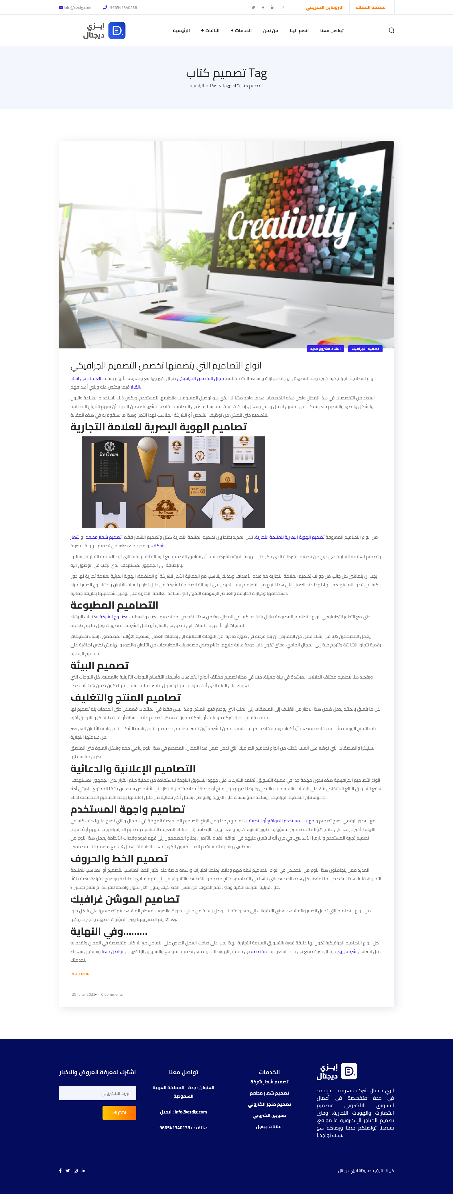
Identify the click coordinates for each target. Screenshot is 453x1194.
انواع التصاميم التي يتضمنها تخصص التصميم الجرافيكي (166, 365)
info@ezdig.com (75, 7)
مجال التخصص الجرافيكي (200, 378)
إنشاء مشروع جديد (325, 348)
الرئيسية (197, 85)
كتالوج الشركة (113, 616)
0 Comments (112, 994)
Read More (81, 974)
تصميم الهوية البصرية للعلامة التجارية (290, 537)
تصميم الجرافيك (365, 348)
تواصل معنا (112, 951)
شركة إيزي (346, 951)
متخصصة (259, 951)
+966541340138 (120, 7)
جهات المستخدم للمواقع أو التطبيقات (279, 820)
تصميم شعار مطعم (103, 537)
